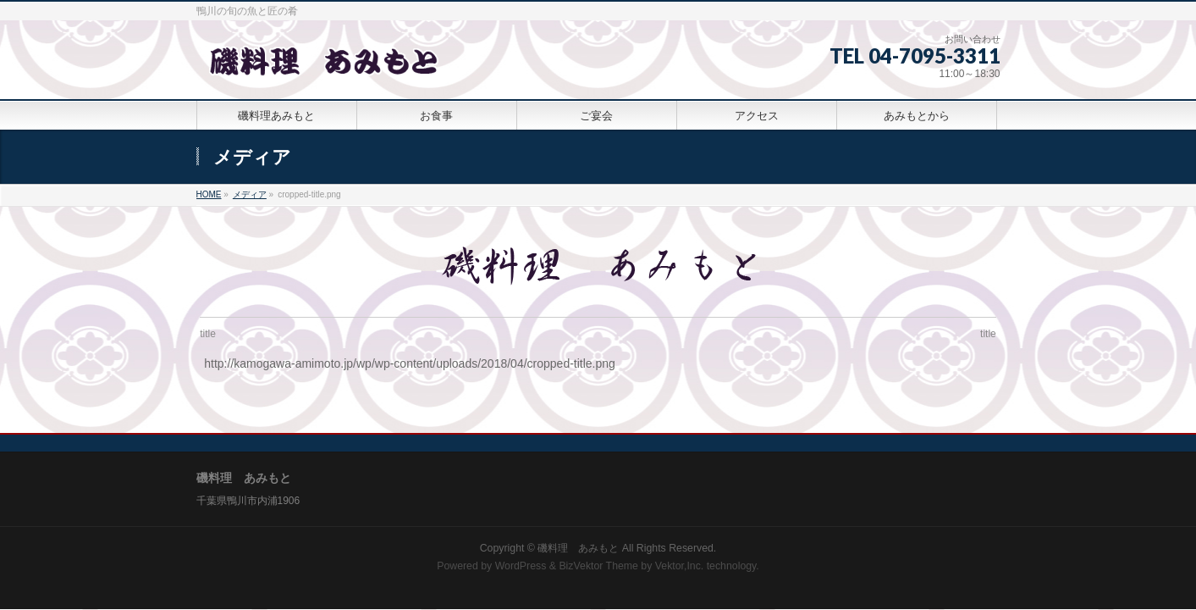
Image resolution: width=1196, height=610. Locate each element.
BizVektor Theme (598, 562)
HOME (209, 194)
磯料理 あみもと (578, 544)
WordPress (521, 562)
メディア (250, 194)
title (208, 334)
